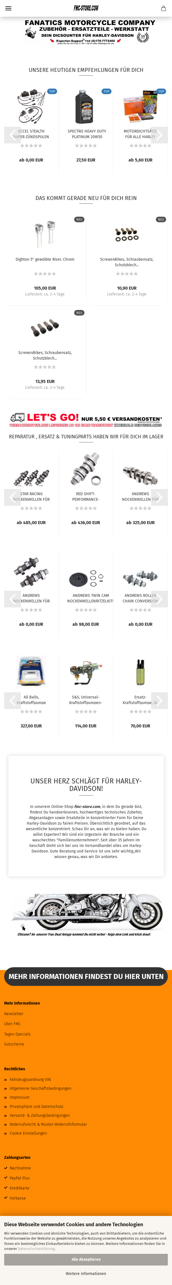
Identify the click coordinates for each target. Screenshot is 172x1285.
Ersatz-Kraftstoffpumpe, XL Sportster (140, 699)
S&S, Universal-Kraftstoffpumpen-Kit (85, 699)
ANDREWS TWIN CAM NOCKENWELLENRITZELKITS (91, 598)
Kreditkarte (20, 1188)
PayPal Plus (20, 1178)
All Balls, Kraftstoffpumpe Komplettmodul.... (31, 699)
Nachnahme (20, 1168)
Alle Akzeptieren (86, 1259)
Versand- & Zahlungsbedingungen (40, 1115)
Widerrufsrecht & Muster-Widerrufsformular (48, 1124)
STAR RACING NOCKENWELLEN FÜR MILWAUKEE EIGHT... (31, 496)
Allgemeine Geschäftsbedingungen (40, 1088)
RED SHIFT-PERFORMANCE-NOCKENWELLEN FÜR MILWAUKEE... (85, 496)
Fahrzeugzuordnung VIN (30, 1079)
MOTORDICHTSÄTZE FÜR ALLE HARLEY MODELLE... (140, 133)
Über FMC (12, 1024)
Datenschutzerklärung (36, 1249)
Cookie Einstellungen (28, 1133)
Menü (8, 8)
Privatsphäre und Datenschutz (36, 1106)
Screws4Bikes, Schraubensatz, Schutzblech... (126, 262)
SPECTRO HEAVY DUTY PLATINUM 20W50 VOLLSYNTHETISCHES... (87, 133)
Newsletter (13, 1014)
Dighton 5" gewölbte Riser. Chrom (45, 259)
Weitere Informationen (86, 1273)
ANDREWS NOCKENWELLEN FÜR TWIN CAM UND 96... (31, 598)
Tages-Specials (17, 1034)
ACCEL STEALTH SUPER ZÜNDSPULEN (31, 133)
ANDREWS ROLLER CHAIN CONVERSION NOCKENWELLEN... (140, 598)
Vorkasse (18, 1198)
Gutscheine (14, 1044)
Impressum (20, 1097)
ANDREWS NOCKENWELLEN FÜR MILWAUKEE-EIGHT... (140, 496)
